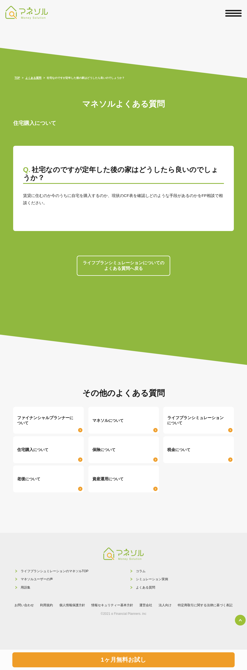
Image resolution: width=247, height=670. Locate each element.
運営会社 (145, 605)
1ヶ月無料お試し (123, 659)
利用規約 (46, 605)
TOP (17, 77)
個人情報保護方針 (72, 605)
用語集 (25, 587)
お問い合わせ (24, 605)
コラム (141, 571)
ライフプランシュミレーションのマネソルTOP (54, 571)
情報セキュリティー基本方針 (112, 605)
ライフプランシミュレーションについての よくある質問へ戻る (123, 265)
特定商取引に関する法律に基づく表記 (205, 605)
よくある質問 (145, 587)
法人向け (165, 605)
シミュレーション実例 (152, 579)
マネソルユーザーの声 (37, 579)
